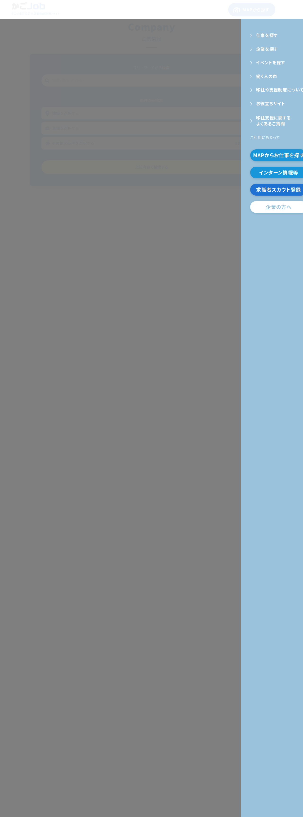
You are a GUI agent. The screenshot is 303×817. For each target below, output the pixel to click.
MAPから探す (255, 9)
